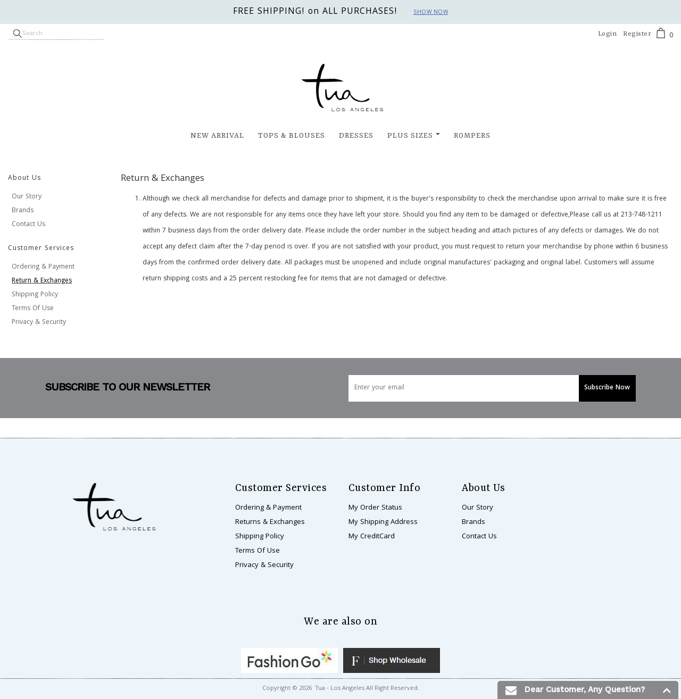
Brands (23, 211)
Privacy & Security (39, 322)
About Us (24, 178)
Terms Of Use (33, 308)
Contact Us (28, 224)
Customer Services (41, 248)
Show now (430, 13)
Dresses (356, 135)
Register (637, 34)
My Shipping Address (383, 522)
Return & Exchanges (42, 281)
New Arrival (217, 135)
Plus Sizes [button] (410, 135)
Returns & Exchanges (270, 522)
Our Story (26, 197)
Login (607, 34)
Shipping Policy (35, 295)
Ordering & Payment (43, 267)
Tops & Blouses (291, 135)
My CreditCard (371, 537)
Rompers (472, 135)
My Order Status (375, 508)
